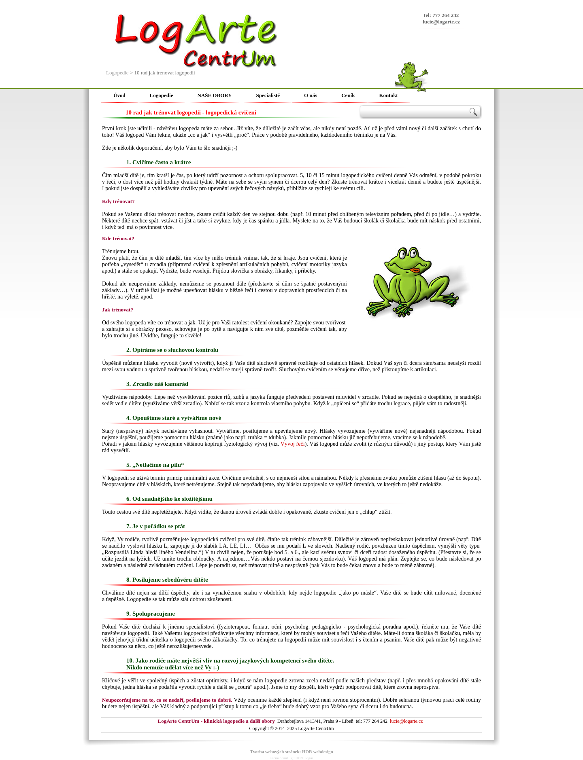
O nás (310, 95)
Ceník (348, 95)
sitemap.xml (279, 758)
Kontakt (388, 95)
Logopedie (117, 73)
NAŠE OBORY (214, 95)
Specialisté (268, 95)
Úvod (119, 95)
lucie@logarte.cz (441, 22)
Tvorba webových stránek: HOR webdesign (291, 751)
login (309, 758)
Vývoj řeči (293, 444)
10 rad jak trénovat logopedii (164, 73)
